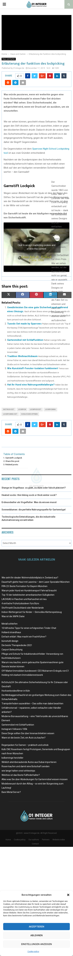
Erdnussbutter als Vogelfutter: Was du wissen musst (29, 502)
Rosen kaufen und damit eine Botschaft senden (25, 766)
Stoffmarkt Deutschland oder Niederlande (23, 607)
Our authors (33, 840)
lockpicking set (10, 414)
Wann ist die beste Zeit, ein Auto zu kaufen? (23, 737)
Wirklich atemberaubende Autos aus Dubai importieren (29, 762)
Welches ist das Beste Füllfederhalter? (21, 775)
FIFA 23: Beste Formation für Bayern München (24, 586)
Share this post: (12, 461)
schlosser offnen (29, 414)
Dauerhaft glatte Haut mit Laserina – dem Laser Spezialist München (36, 582)
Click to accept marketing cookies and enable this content (36, 247)
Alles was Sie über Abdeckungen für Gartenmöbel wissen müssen (35, 779)
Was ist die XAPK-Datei (13, 616)
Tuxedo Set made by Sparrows (24, 323)
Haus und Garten (8, 59)
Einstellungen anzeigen (36, 944)
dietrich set (8, 409)
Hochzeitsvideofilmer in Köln (16, 690)
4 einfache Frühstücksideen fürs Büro (20, 603)
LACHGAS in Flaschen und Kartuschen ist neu (24, 599)
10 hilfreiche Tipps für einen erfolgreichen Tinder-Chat (29, 628)
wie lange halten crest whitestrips (18, 770)
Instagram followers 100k (14, 729)
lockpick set (35, 409)
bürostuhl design (10, 641)
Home (8, 840)
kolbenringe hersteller (12, 758)
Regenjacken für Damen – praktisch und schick (25, 745)
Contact (35, 844)
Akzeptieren (36, 926)
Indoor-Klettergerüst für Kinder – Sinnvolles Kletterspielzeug (32, 612)
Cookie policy (33, 951)
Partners (45, 840)
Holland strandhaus (11, 632)
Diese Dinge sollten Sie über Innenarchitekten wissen (28, 733)
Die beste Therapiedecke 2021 (17, 645)
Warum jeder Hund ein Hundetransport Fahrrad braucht (29, 590)
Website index (58, 840)
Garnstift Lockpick (13, 458)
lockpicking (50, 409)
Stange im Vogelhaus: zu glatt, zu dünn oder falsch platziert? (34, 487)
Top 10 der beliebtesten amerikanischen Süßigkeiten (28, 595)
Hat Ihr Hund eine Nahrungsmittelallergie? (31, 384)
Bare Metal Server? (11, 792)
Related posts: (11, 464)
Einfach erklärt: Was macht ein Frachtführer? (24, 636)
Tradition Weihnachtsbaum (22, 356)
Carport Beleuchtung (12, 649)
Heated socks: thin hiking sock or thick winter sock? (29, 495)
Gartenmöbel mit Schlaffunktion (25, 340)
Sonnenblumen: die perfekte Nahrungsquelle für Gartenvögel (34, 509)
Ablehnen (36, 935)
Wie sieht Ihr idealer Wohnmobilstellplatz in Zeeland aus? (30, 577)
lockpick (22, 409)
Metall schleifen (9, 623)
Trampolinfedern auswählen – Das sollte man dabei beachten (32, 703)
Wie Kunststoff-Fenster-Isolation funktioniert (32, 368)
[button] (68, 894)
